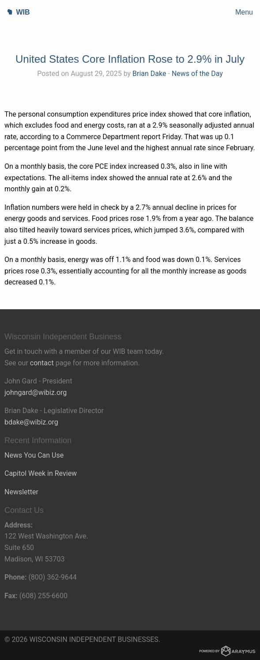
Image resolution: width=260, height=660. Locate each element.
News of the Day (197, 73)
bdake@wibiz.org (31, 422)
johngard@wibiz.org (35, 392)
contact (42, 363)
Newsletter (21, 492)
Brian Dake (149, 73)
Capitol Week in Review (40, 473)
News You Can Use (34, 455)
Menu (244, 12)
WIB (15, 12)
